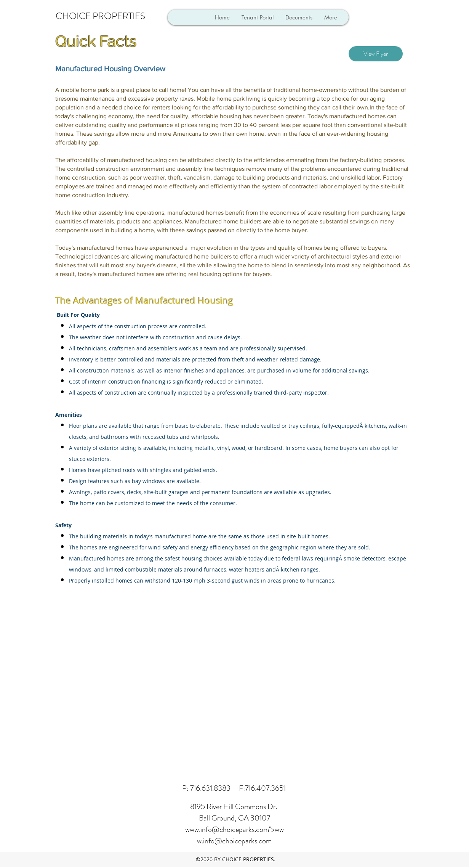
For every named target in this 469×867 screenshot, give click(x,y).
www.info (198, 829)
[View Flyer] (376, 53)
